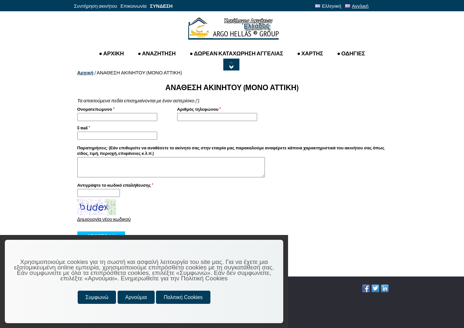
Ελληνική (328, 6)
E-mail (83, 128)
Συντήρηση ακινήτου (95, 6)
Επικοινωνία (134, 6)
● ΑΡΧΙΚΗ (111, 53)
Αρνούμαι (136, 297)
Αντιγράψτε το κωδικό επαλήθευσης (115, 185)
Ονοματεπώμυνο (95, 109)
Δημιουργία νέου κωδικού (104, 219)
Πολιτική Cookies (183, 297)
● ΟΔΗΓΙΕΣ (351, 53)
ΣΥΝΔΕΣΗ (161, 6)
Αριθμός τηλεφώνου (199, 109)
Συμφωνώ (96, 297)
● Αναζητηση (157, 53)
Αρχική (85, 73)
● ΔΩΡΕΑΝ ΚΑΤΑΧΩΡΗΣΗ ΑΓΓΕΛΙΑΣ (236, 53)
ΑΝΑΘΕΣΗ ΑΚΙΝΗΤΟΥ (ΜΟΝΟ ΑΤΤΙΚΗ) (139, 73)
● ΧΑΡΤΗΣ (310, 53)
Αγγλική (356, 6)
